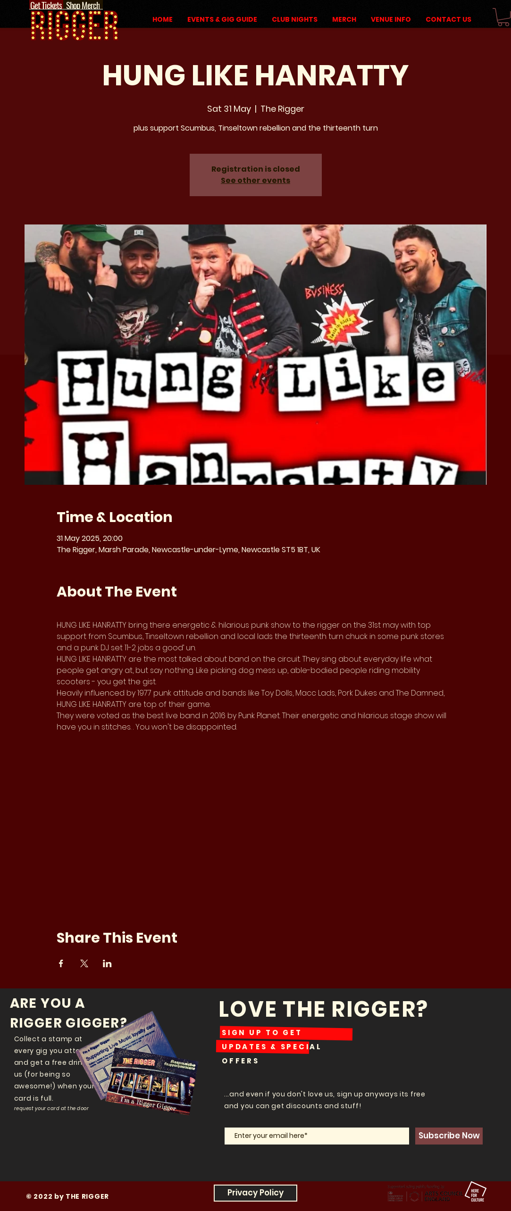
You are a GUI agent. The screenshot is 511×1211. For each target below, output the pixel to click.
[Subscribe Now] (449, 1136)
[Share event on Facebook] (61, 963)
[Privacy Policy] (255, 1193)
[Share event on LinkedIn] (107, 963)
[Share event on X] (84, 963)
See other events (255, 180)
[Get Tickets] (46, 4)
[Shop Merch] (83, 4)
